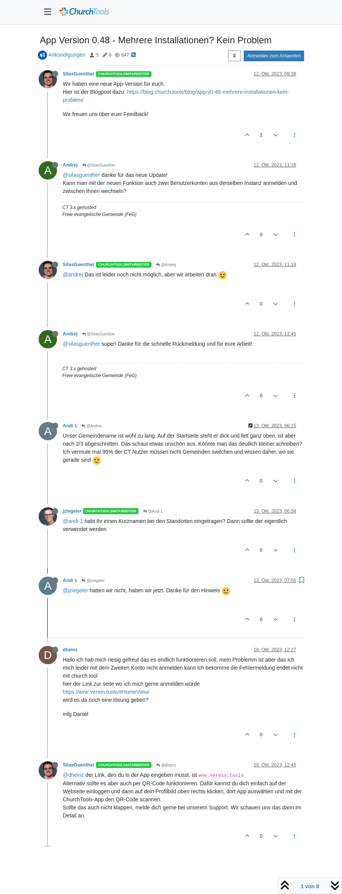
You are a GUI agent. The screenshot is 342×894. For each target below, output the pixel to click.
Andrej (70, 165)
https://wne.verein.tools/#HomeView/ (106, 692)
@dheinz (166, 765)
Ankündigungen (66, 55)
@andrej (73, 274)
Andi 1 (70, 425)
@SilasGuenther (98, 165)
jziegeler (72, 511)
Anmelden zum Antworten (274, 56)
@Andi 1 (153, 511)
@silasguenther (81, 175)
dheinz (70, 649)
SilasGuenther (78, 74)
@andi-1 (73, 521)
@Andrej (166, 265)
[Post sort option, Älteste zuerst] (234, 56)
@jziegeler (92, 581)
